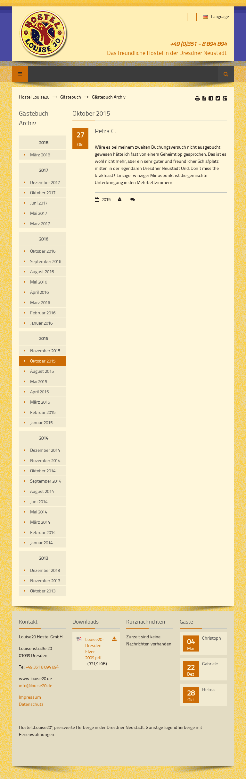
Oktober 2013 (42, 591)
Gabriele (210, 664)
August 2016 (42, 271)
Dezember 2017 (45, 182)
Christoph (211, 638)
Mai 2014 (38, 512)
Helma (208, 689)
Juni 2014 (38, 501)
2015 (43, 338)
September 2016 (45, 261)
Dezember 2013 (45, 570)
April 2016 (39, 292)
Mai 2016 (38, 282)
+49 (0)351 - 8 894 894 (198, 43)
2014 (43, 438)
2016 (43, 239)
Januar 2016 (41, 323)
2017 (43, 170)
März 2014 (40, 522)
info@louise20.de (35, 685)
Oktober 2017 (42, 192)
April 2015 (39, 392)
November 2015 (45, 350)
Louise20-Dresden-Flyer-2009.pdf (96, 651)
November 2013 (45, 580)
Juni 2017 (38, 203)
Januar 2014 (41, 542)
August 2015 (42, 371)
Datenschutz (31, 704)
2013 (43, 558)
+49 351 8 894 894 (42, 667)
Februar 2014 (42, 532)
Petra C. (105, 130)
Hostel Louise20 (34, 97)
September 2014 (45, 481)
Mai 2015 (38, 381)
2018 (43, 142)
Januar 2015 (41, 422)
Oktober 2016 (42, 251)
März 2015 (40, 402)
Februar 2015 (42, 412)
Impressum (30, 697)
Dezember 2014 (45, 450)
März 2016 (40, 302)
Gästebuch (70, 97)
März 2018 (40, 155)
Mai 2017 (38, 213)
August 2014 (42, 491)
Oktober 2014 (42, 471)
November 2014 (45, 460)
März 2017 (40, 223)
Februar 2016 (42, 313)
